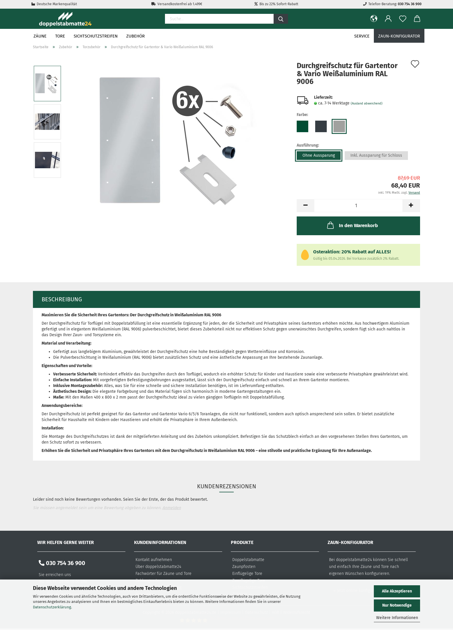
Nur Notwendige (397, 605)
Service (362, 36)
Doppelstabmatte (248, 559)
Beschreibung (62, 299)
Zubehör (135, 36)
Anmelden (171, 507)
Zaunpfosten (243, 566)
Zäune (40, 36)
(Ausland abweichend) (367, 103)
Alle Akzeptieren (397, 591)
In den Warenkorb (352, 225)
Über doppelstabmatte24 (158, 566)
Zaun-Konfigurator (399, 36)
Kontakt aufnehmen (153, 559)
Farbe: (302, 114)
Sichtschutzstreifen (96, 36)
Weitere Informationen (397, 617)
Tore (60, 36)
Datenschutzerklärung (52, 607)
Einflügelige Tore (247, 573)
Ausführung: (308, 145)
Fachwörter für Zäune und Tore (163, 573)
